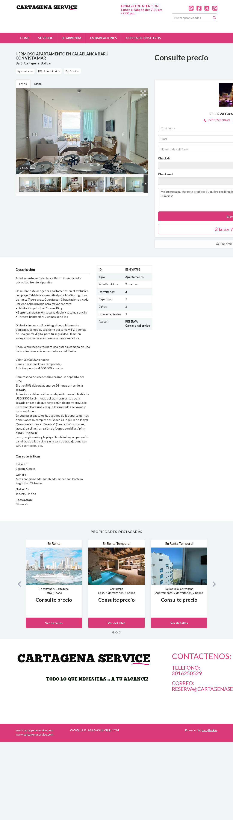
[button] (17, 584)
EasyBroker (209, 730)
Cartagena (31, 63)
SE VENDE (45, 38)
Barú (19, 63)
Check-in (164, 158)
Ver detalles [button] (54, 623)
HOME (24, 38)
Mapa (38, 84)
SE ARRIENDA (71, 38)
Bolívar (46, 63)
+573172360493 (218, 120)
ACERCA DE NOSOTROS (143, 38)
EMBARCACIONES (103, 38)
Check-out (165, 174)
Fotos (23, 84)
